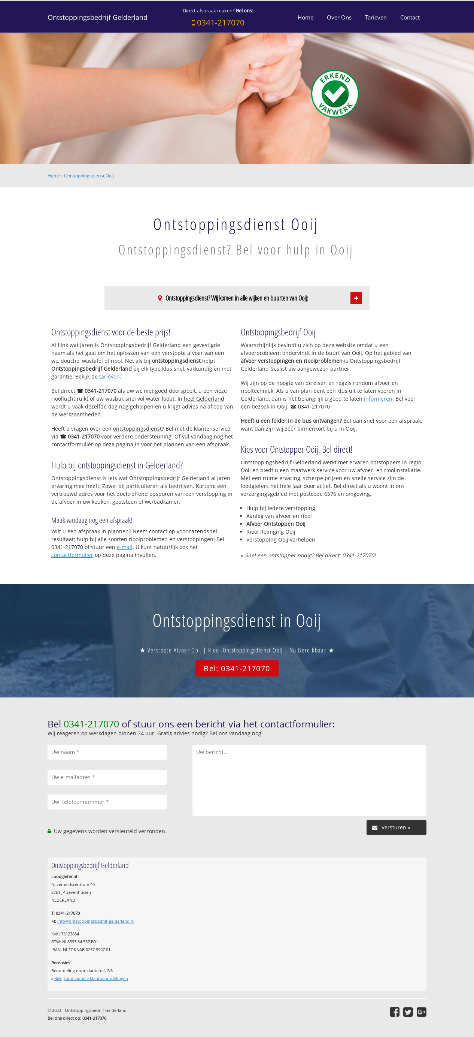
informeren (378, 398)
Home (54, 175)
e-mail (125, 547)
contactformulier (72, 554)
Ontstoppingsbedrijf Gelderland (98, 17)
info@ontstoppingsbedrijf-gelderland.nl (95, 921)
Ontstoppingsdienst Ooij (89, 175)
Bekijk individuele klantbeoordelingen (91, 978)
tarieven (109, 376)
